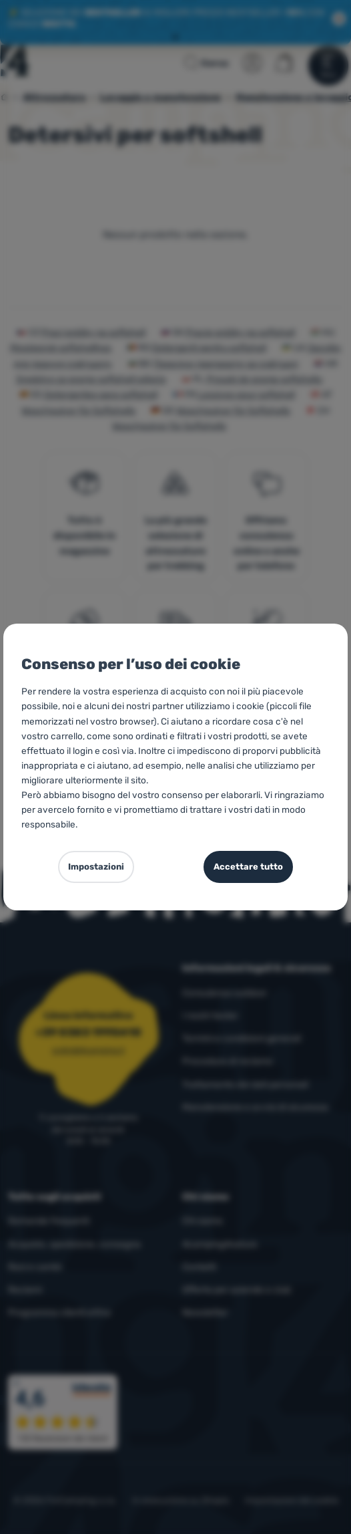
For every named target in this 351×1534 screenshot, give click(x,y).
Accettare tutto (248, 867)
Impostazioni (96, 867)
